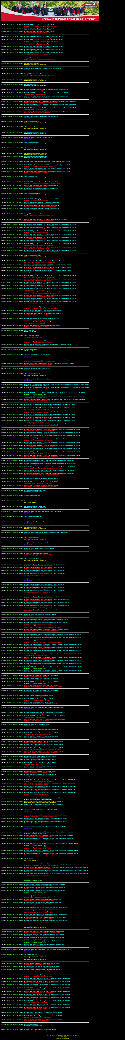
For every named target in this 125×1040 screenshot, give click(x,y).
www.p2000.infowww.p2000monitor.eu (62, 1037)
